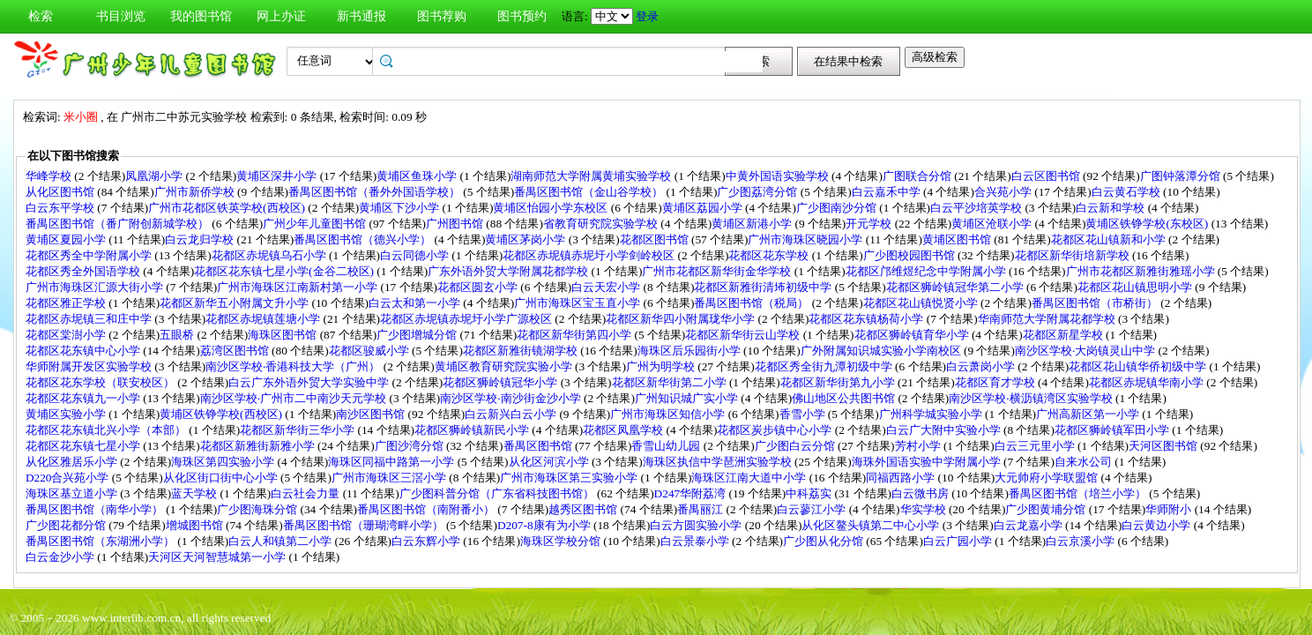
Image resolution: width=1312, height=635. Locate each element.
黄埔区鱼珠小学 (417, 176)
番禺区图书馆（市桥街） (1096, 303)
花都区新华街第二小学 (670, 382)
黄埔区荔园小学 (703, 207)
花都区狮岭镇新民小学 (473, 430)
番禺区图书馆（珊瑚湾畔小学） (364, 525)
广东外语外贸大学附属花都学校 (509, 271)
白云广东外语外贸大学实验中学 (309, 382)
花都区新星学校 (1064, 334)
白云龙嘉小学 (1029, 525)
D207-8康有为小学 (545, 525)
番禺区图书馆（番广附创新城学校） (119, 223)
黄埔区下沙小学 (400, 207)
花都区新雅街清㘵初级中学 (764, 287)
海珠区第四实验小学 (224, 461)
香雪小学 (803, 414)
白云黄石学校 (1127, 191)
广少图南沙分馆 (837, 207)
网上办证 (281, 16)
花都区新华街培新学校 (1073, 255)
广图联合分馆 (918, 176)
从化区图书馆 (61, 191)
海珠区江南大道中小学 (750, 477)
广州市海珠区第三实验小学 (570, 477)
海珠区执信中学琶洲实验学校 (718, 461)
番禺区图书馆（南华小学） (96, 509)
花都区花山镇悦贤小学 (921, 303)
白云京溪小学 (1081, 541)
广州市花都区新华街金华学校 (718, 271)
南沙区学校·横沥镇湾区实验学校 (1032, 398)
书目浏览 (120, 16)
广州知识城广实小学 (688, 398)
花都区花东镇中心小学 (84, 350)
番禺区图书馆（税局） (752, 303)
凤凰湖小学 (155, 176)
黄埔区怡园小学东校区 (551, 207)
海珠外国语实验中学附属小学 (927, 461)
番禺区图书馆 (539, 445)
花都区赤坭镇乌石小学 (270, 255)
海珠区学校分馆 (561, 541)
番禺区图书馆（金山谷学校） (590, 191)
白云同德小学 (415, 255)
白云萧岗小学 (982, 366)
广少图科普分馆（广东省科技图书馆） (498, 493)
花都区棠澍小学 (67, 334)
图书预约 (522, 16)
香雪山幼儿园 (667, 445)
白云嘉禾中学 (887, 191)
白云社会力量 (306, 493)
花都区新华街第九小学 (839, 382)
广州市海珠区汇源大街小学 (96, 287)
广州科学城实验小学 (932, 414)
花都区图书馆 (655, 239)
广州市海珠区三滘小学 (390, 477)
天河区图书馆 (1164, 445)
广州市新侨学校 (195, 191)
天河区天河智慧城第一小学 (218, 557)
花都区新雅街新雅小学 (258, 445)
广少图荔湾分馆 (758, 191)
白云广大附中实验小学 (944, 430)
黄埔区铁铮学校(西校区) (222, 414)
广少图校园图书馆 (910, 255)
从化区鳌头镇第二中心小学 (871, 525)
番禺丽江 (701, 509)
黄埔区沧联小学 (992, 223)
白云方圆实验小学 (697, 525)
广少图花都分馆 (67, 525)
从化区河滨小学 (550, 461)
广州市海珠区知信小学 (668, 414)
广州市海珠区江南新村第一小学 (298, 287)
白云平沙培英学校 (977, 207)
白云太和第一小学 (416, 303)
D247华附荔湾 (691, 493)
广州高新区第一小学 (1089, 414)
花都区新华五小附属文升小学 (235, 303)
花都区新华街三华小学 (298, 430)
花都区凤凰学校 (624, 430)
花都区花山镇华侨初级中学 (1139, 366)
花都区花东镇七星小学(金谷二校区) (285, 271)
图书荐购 (441, 16)
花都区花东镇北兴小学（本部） (107, 430)
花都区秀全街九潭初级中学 (825, 366)
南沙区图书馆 (371, 414)
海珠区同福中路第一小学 (392, 461)
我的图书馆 (201, 16)
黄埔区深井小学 (277, 176)
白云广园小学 (959, 541)
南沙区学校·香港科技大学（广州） (294, 366)
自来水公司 (1084, 461)
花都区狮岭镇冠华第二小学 (956, 287)
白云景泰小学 (696, 541)
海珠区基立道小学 (73, 493)
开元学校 (870, 223)
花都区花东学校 (769, 255)
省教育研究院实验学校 (601, 223)
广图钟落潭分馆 (1181, 176)
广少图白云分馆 (796, 445)
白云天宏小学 (607, 287)
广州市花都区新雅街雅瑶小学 (1142, 271)
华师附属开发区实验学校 (90, 366)
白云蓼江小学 (812, 509)
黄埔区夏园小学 (67, 239)
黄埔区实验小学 (67, 414)
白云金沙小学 (61, 557)
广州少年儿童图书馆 (316, 223)
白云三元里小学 (1036, 445)
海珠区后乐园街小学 (690, 350)
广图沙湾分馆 (410, 445)
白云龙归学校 (200, 239)
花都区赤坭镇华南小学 (1147, 382)
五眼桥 (178, 334)
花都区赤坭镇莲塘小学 (264, 318)
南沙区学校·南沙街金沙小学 (512, 398)
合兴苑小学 (1004, 191)
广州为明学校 (661, 366)
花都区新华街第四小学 (575, 334)
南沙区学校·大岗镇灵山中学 (1087, 350)
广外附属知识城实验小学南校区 (882, 350)
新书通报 (361, 16)
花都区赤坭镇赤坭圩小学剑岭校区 (590, 255)
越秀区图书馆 (584, 509)
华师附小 (1169, 509)
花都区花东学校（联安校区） (101, 382)
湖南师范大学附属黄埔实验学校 (592, 176)
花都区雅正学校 (67, 303)
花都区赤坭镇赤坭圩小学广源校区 (467, 318)
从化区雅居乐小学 (73, 461)
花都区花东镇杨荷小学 (867, 318)
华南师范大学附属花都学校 (1048, 318)
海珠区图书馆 (283, 334)
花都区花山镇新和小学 (1109, 239)
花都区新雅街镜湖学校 (521, 350)
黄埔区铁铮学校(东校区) (1148, 223)
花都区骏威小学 (370, 350)
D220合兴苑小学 (69, 477)
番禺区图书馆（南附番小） (427, 509)
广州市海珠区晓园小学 (806, 239)
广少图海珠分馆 (258, 509)
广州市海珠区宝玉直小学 (578, 303)
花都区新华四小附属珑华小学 (681, 318)
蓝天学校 (195, 493)
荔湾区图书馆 (236, 350)
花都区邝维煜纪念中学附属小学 (927, 271)
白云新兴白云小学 (512, 414)
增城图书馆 (196, 525)
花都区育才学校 (996, 382)
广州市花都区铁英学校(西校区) (228, 207)
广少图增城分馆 (417, 334)
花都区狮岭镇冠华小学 (501, 382)
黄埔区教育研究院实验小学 (505, 366)
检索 (40, 16)
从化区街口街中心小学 (221, 477)
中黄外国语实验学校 (778, 176)
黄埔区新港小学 (753, 223)
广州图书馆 (456, 223)
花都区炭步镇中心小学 (775, 430)
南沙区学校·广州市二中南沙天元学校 (295, 398)
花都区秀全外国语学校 (84, 271)
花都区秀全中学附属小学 (90, 255)
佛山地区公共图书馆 (845, 398)
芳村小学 (919, 445)
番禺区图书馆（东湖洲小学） (101, 541)
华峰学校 (50, 176)
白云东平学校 (61, 207)
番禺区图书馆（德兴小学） (364, 239)
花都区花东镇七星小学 (84, 445)
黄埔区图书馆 (958, 239)
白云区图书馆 (1047, 176)
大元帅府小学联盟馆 (1047, 477)
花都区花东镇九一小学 (84, 398)
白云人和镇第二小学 (281, 541)
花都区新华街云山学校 (743, 334)
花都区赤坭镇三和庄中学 (90, 318)
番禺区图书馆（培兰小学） (1079, 493)
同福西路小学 (901, 477)
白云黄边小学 (1157, 525)
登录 (647, 16)
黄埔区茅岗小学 (526, 239)
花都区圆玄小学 (478, 287)
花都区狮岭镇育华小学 (913, 334)
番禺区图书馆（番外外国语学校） (375, 191)
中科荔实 (810, 493)
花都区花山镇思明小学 (1136, 287)
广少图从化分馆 (824, 541)
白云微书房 (921, 493)
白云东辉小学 (427, 541)
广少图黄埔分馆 (1046, 509)
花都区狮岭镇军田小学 (1113, 430)
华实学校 (924, 509)
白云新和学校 (1111, 207)
